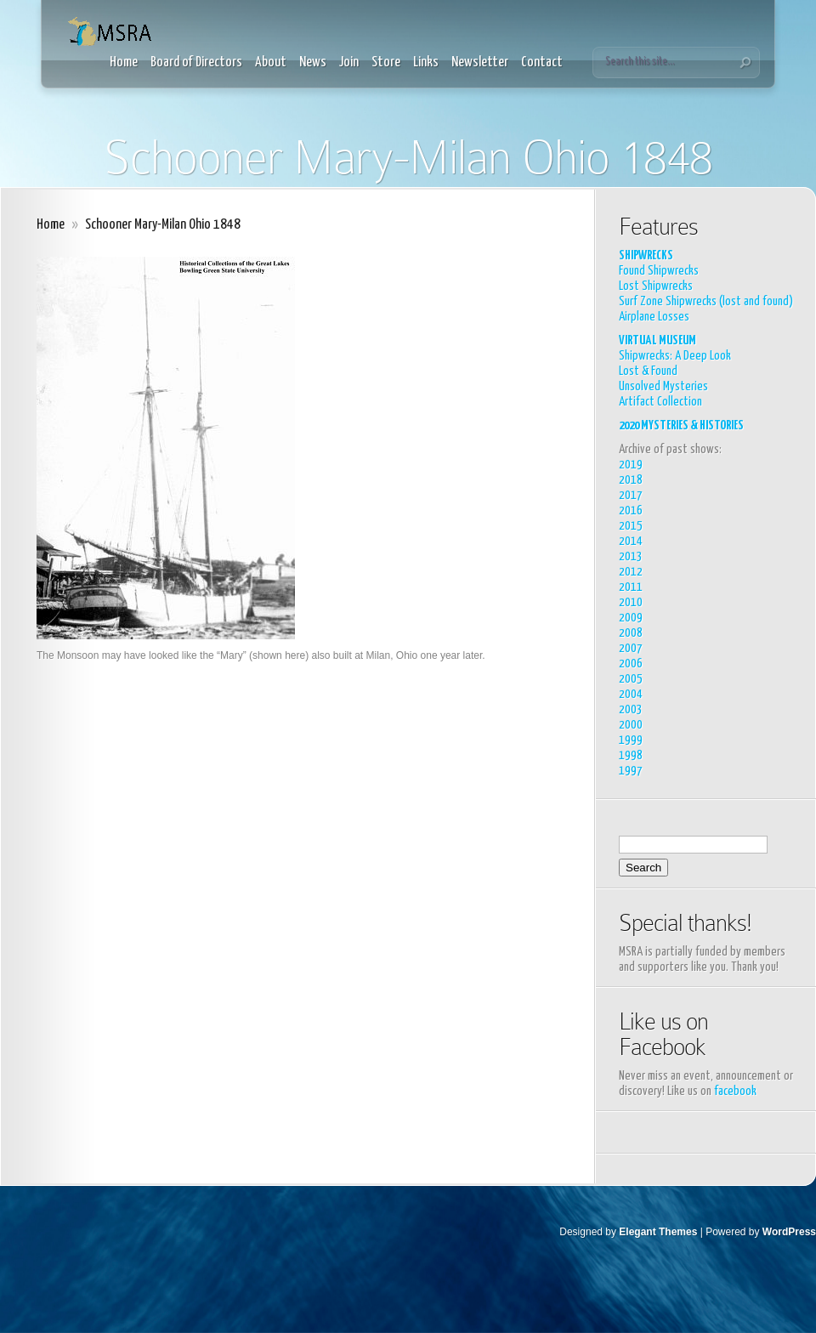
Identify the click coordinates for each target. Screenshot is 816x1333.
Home (124, 62)
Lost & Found (648, 371)
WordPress (789, 1232)
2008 (631, 633)
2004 (631, 694)
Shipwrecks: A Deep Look (675, 355)
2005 (631, 678)
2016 (631, 510)
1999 (631, 740)
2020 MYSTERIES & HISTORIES (681, 425)
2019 (631, 464)
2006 (631, 663)
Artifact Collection (660, 401)
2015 (631, 525)
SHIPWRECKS (646, 255)
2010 (631, 602)
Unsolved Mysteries (663, 386)
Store (385, 62)
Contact (542, 62)
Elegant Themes (658, 1232)
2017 (631, 495)
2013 (631, 556)
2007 (631, 648)
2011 (631, 587)
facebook (735, 1091)
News (312, 62)
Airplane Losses (654, 316)
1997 (631, 770)
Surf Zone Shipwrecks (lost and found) (706, 301)
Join (349, 62)
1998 (631, 755)
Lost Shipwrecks (656, 286)
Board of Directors (196, 62)
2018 (631, 480)
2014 (631, 541)
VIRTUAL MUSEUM (657, 340)
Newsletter (479, 62)
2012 (631, 571)
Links (426, 62)
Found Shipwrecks (659, 270)
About (270, 62)
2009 (631, 617)
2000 (631, 724)
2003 (631, 709)
